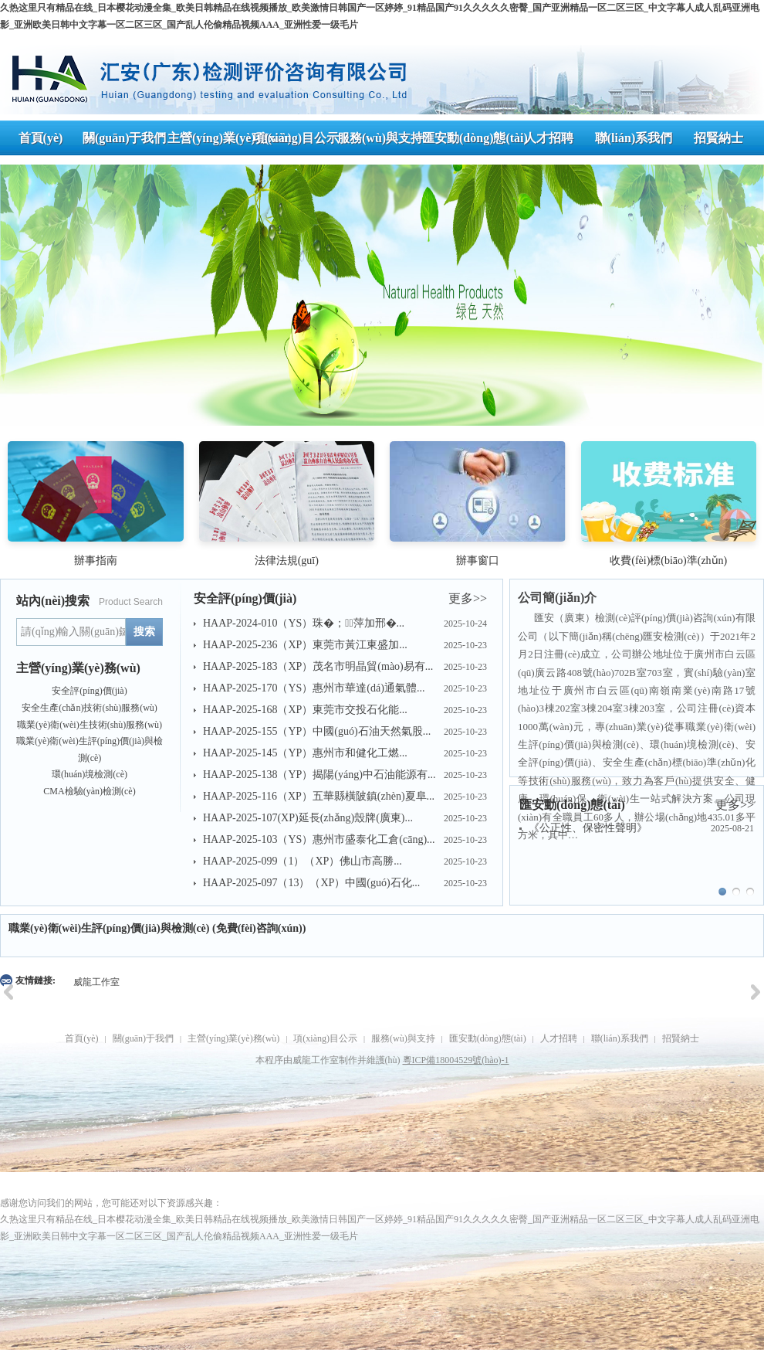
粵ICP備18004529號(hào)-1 (456, 1060)
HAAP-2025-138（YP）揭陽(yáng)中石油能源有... (319, 774)
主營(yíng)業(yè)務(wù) (233, 1038)
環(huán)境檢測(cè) (89, 774)
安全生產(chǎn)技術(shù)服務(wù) (89, 707)
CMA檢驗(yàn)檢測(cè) (89, 791)
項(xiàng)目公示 (325, 1038)
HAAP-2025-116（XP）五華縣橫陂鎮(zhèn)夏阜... (318, 796)
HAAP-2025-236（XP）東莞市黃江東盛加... (305, 645)
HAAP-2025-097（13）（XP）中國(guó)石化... (311, 883)
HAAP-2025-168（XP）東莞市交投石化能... (305, 709)
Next (744, 290)
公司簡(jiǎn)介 (557, 597)
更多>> (467, 598)
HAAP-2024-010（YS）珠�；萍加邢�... (303, 623)
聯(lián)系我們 (619, 1038)
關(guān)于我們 (143, 1038)
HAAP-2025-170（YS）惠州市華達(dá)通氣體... (313, 688)
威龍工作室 (96, 982)
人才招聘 (558, 1038)
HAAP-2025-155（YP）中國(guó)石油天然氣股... (317, 731)
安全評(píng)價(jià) (89, 690)
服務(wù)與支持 (403, 1038)
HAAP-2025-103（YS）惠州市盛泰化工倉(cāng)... (319, 839)
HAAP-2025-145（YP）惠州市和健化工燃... (305, 753)
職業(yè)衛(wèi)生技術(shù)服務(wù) (89, 724)
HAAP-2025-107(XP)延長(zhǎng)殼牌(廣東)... (308, 818)
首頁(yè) (81, 1038)
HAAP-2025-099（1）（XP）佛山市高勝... (302, 861)
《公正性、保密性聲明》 (588, 828)
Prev (20, 290)
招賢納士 (680, 1038)
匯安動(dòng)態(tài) (487, 1038)
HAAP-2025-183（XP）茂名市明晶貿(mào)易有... (318, 666)
